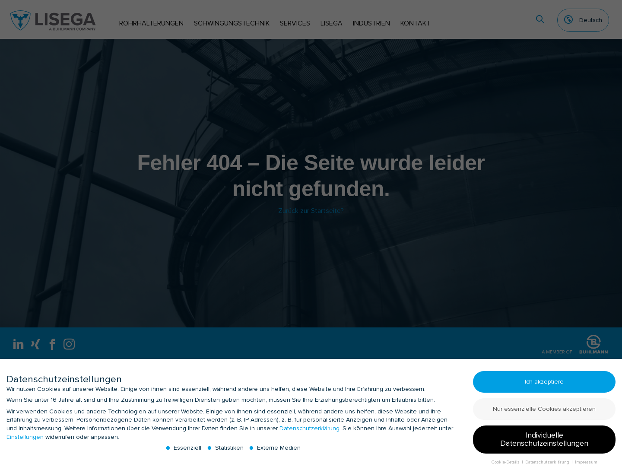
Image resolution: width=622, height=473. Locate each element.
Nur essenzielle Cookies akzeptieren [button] (544, 412)
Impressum (586, 465)
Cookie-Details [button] (506, 465)
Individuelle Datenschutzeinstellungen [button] (544, 443)
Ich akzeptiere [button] (544, 385)
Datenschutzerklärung (309, 431)
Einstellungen (25, 440)
